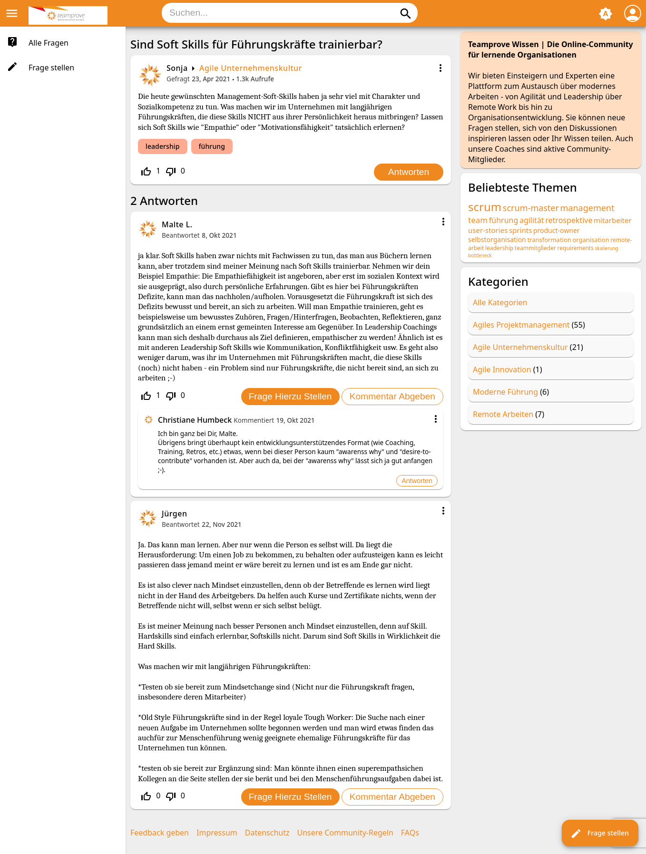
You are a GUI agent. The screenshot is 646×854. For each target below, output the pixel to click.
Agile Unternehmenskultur (250, 68)
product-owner (556, 230)
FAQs (410, 832)
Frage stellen (599, 833)
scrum (484, 206)
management (587, 208)
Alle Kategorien (500, 302)
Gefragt (178, 78)
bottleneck (480, 255)
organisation (590, 239)
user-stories (488, 230)
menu (12, 13)
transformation (549, 239)
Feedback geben (159, 832)
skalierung (606, 248)
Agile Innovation (502, 369)
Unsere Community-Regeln (345, 832)
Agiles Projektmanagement (521, 325)
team (478, 219)
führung (212, 146)
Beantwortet (181, 235)
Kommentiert (254, 420)
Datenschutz (267, 832)
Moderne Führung (505, 392)
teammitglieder (535, 248)
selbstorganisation (497, 239)
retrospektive (568, 220)
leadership (163, 146)
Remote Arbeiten (503, 414)
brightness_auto (605, 14)
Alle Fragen (49, 43)
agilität (531, 220)
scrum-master (531, 208)
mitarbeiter (613, 220)
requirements (576, 248)
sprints (520, 230)
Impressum (216, 832)
